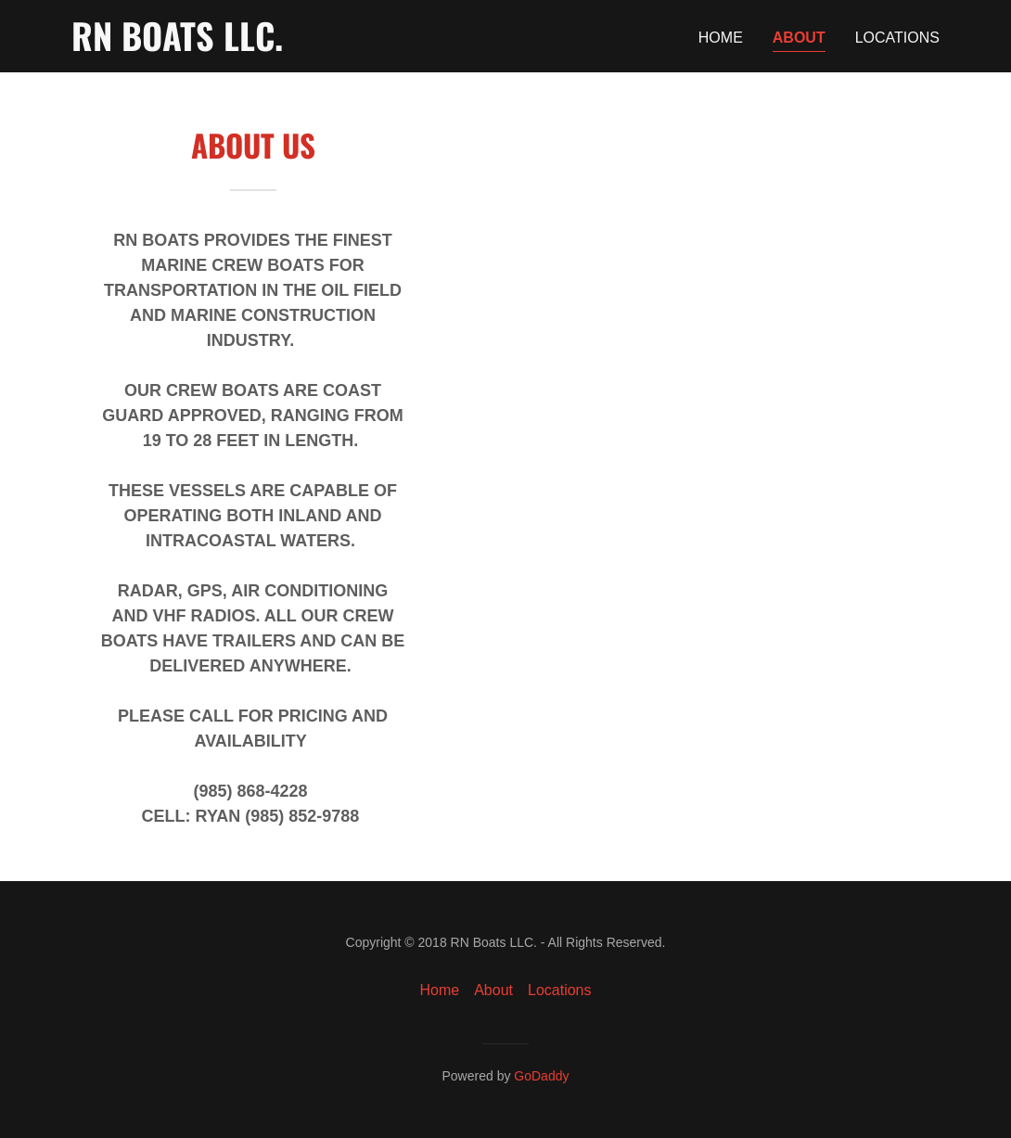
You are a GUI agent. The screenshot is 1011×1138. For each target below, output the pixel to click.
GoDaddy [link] (541, 1075)
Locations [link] (897, 37)
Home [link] (720, 37)
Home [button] (440, 990)
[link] (177, 46)
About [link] (799, 37)
